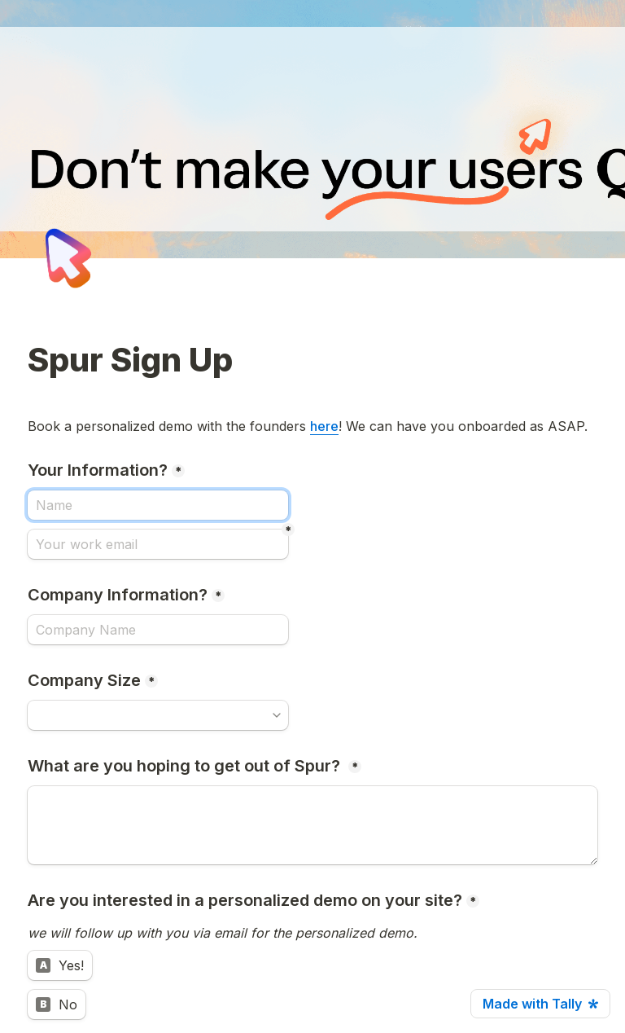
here (324, 426)
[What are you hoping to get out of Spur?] (312, 825)
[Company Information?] (158, 629)
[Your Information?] (158, 505)
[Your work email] (158, 544)
